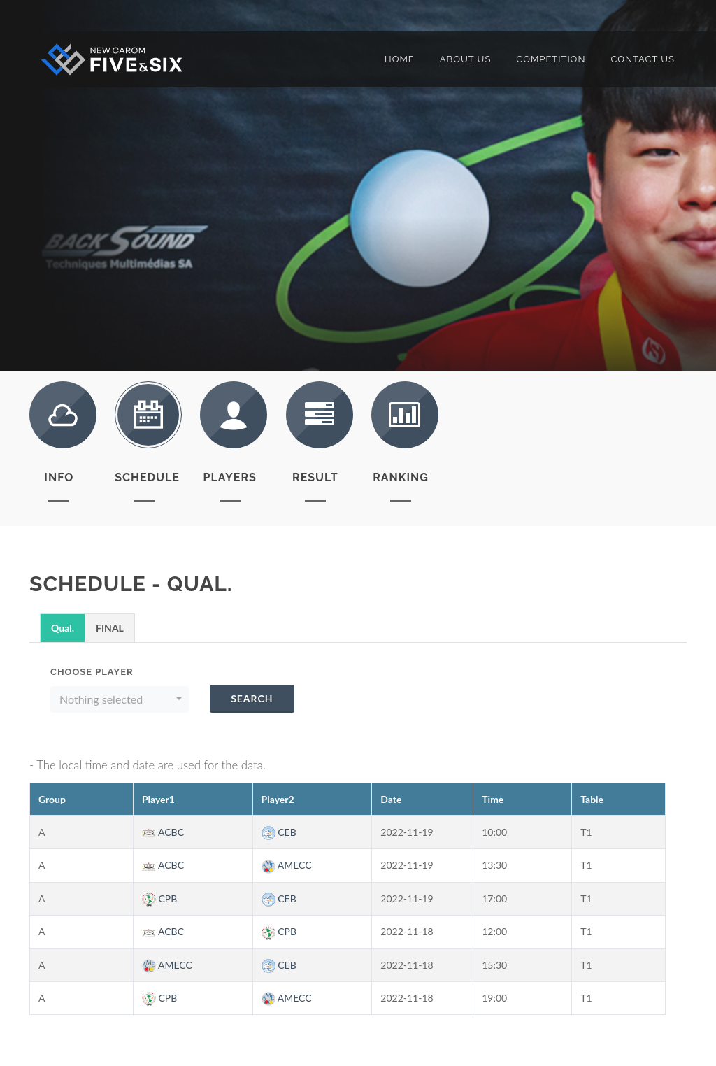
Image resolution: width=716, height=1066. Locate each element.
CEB (279, 832)
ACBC (163, 832)
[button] (119, 699)
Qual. (62, 628)
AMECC (287, 865)
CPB (159, 898)
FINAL (110, 628)
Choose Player (92, 672)
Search (252, 698)
